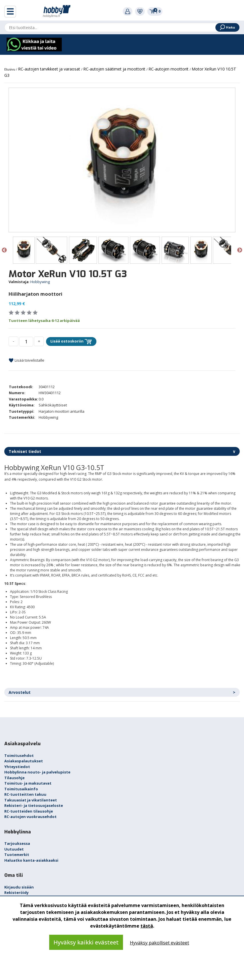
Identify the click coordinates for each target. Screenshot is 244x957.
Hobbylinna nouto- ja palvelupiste (37, 772)
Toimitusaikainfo (21, 788)
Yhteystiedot (17, 766)
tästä (146, 926)
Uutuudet (14, 849)
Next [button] (240, 250)
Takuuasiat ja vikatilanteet (30, 800)
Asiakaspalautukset (23, 760)
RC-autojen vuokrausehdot (30, 816)
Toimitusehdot (19, 755)
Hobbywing (40, 281)
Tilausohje (14, 777)
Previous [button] (4, 250)
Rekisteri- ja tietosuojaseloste (33, 805)
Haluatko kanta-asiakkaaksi (31, 860)
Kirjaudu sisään (19, 887)
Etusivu (10, 69)
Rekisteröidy (16, 892)
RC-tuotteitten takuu (25, 794)
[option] (122, 160)
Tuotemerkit (16, 854)
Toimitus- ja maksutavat (27, 783)
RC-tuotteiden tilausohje (28, 811)
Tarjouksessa (17, 843)
